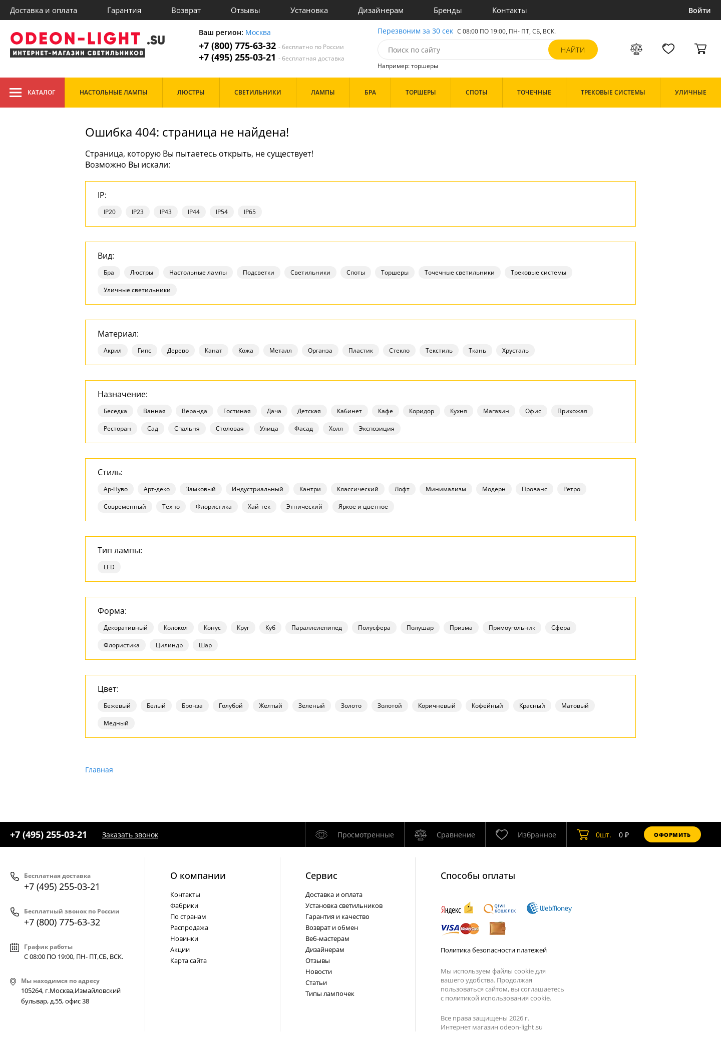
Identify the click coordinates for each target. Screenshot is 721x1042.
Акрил (113, 350)
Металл (280, 350)
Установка (309, 10)
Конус (212, 627)
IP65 (250, 212)
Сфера (560, 627)
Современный (125, 506)
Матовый (575, 705)
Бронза (192, 705)
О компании (198, 875)
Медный (116, 723)
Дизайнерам (381, 10)
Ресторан (117, 428)
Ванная (154, 411)
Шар (205, 645)
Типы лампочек (329, 993)
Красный (532, 705)
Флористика (214, 506)
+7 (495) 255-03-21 (271, 57)
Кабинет (349, 411)
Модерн (494, 489)
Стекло (399, 350)
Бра (109, 272)
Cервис (321, 875)
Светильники (310, 272)
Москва (258, 33)
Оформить (672, 834)
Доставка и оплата (43, 10)
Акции (180, 949)
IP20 (110, 212)
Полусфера (374, 627)
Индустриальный (257, 489)
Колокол (176, 627)
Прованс (534, 489)
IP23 (138, 212)
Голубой (231, 705)
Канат (213, 350)
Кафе (385, 411)
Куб (270, 627)
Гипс (144, 350)
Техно (171, 506)
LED (109, 567)
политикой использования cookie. (498, 997)
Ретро (571, 489)
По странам (188, 916)
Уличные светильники (137, 290)
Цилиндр (169, 645)
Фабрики (184, 905)
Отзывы (245, 10)
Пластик (360, 350)
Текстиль (439, 350)
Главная (99, 769)
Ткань (477, 350)
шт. (594, 834)
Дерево (178, 350)
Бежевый (117, 705)
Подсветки (258, 272)
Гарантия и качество (337, 916)
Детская (309, 411)
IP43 (166, 212)
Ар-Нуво (116, 489)
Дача (274, 411)
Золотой (390, 705)
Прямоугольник (512, 627)
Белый (156, 705)
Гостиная (237, 411)
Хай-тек (259, 506)
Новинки (184, 938)
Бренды (448, 10)
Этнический (304, 506)
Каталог (32, 93)
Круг (243, 627)
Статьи (316, 982)
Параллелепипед (316, 627)
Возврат (186, 10)
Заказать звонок (130, 834)
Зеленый (311, 705)
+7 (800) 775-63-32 (271, 46)
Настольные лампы (198, 272)
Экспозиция (377, 428)
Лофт (402, 489)
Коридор (421, 411)
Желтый (270, 705)
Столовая (230, 428)
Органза (320, 350)
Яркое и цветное (363, 506)
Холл (336, 428)
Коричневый (437, 705)
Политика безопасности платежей (494, 949)
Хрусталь (515, 350)
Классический (358, 489)
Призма (461, 627)
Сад (152, 428)
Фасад (303, 428)
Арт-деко (157, 489)
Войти (699, 10)
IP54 (222, 212)
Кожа (245, 350)
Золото (351, 705)
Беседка (115, 411)
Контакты (509, 10)
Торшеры (395, 272)
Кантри (310, 489)
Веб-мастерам (327, 938)
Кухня (458, 411)
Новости (318, 971)
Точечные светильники (460, 272)
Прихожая (572, 411)
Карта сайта (188, 960)
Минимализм (446, 489)
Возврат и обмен (331, 927)
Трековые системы (538, 272)
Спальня (187, 428)
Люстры (141, 272)
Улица (269, 428)
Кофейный (487, 705)
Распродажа (189, 927)
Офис (533, 411)
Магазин (496, 411)
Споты (355, 272)
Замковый (201, 489)
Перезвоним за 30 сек (415, 31)
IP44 (194, 212)
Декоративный (126, 627)
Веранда (194, 411)
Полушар (420, 627)
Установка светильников (344, 905)
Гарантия (124, 10)
